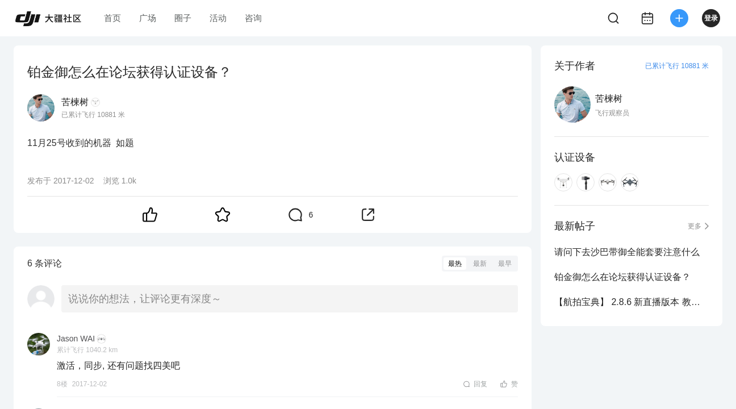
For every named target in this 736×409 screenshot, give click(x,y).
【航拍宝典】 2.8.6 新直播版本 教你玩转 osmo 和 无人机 (631, 302)
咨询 (253, 18)
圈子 (182, 18)
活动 (218, 18)
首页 (112, 18)
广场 (147, 18)
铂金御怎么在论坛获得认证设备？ (622, 277)
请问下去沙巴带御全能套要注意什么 (627, 252)
